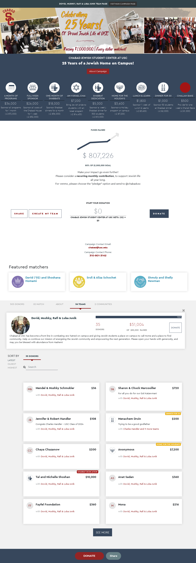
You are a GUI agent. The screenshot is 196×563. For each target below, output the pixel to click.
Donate (175, 328)
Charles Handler (131, 429)
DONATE (159, 212)
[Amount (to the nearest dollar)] (98, 209)
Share (19, 212)
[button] (183, 311)
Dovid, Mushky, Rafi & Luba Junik (57, 395)
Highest (12, 368)
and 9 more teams (149, 429)
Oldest (12, 364)
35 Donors (32, 356)
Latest (11, 360)
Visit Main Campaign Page (122, 4)
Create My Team (45, 212)
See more (102, 533)
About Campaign (98, 71)
